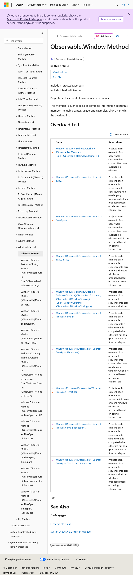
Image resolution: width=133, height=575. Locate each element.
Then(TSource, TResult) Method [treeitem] (30, 107)
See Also (57, 77)
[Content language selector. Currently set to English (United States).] (18, 559)
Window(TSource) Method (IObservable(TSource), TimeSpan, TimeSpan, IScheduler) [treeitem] (31, 502)
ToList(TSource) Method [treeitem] (30, 204)
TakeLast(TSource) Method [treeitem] (27, 80)
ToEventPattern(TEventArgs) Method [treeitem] (30, 196)
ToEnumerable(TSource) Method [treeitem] (30, 179)
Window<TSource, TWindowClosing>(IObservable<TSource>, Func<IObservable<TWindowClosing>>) (77, 152)
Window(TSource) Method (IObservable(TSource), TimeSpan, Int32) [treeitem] (31, 409)
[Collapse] (42, 33)
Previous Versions (30, 567)
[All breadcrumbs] (53, 36)
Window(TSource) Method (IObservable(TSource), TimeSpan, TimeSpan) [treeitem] (31, 453)
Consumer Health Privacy (98, 567)
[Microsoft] (6, 4)
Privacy (74, 567)
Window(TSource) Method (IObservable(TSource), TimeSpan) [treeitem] (31, 317)
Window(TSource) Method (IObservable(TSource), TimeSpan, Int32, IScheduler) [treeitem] (31, 476)
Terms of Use (9, 572)
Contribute (60, 567)
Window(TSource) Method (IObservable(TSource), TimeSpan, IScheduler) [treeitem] (31, 430)
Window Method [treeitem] (30, 253)
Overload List (60, 72)
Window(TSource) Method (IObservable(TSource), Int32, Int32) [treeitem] (31, 336)
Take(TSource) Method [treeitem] (30, 71)
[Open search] (116, 5)
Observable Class (60, 524)
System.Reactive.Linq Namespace (70, 531)
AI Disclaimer (10, 567)
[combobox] (23, 40)
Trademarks (27, 572)
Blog (45, 567)
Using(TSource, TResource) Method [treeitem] (28, 226)
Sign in (125, 4)
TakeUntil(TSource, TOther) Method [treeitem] (27, 90)
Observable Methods (71, 36)
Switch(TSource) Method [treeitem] (26, 56)
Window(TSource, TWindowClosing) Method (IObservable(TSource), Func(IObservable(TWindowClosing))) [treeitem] (31, 272)
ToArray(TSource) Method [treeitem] (27, 156)
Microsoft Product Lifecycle (24, 19)
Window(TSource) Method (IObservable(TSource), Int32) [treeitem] (31, 298)
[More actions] (127, 36)
